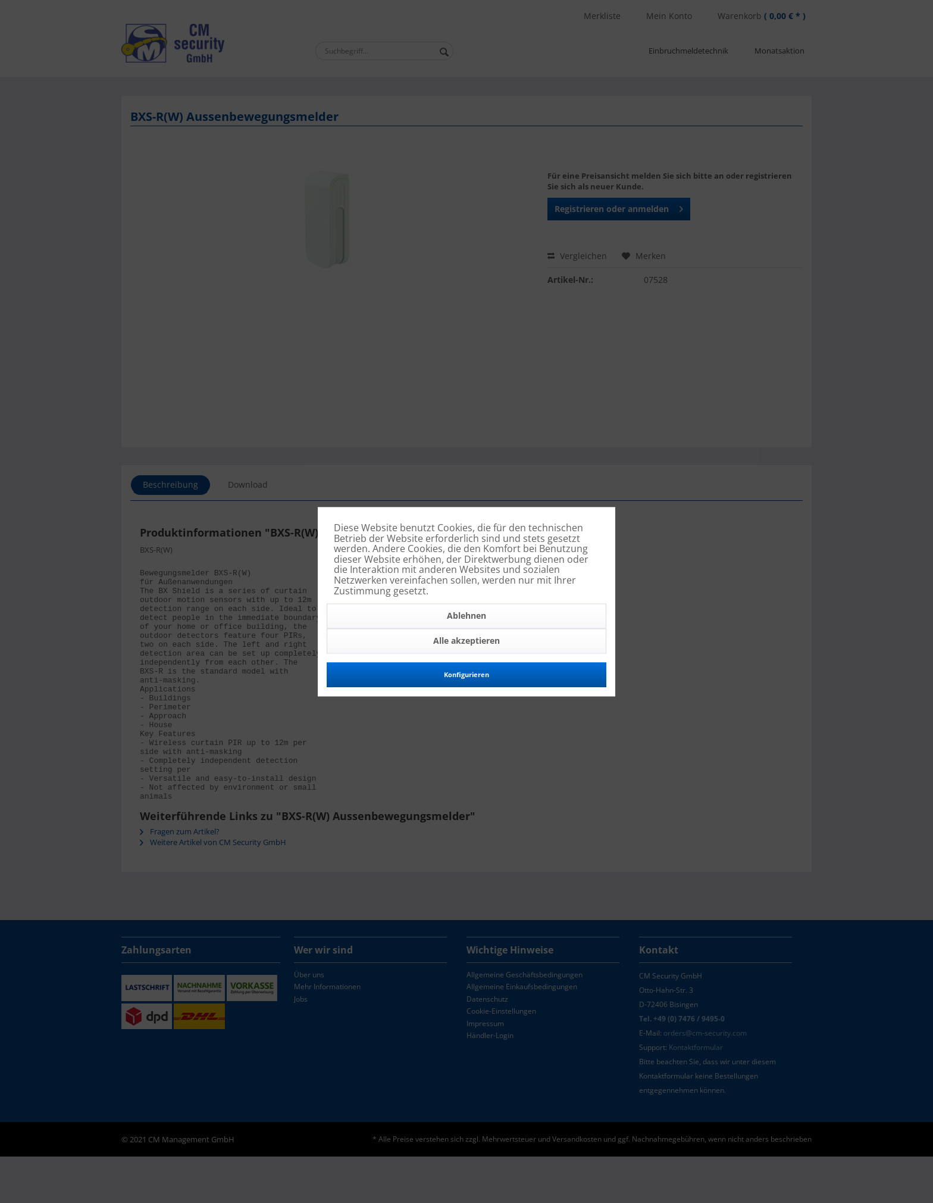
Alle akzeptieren (466, 641)
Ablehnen (466, 616)
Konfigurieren (466, 675)
